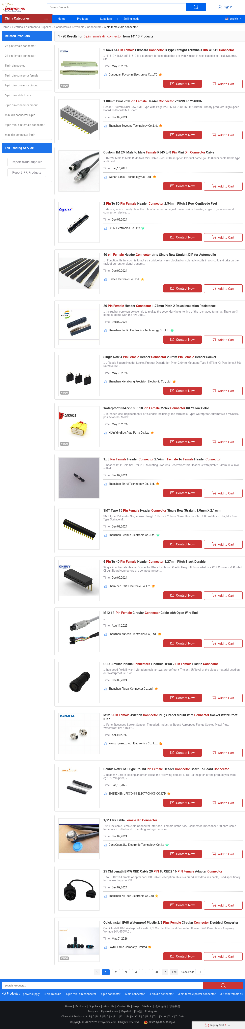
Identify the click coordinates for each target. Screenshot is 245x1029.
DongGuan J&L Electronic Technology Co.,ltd (136, 844)
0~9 (181, 1016)
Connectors (94, 27)
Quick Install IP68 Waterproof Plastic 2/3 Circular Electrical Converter (170, 922)
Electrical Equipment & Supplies (31, 27)
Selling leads (131, 18)
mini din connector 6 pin (20, 115)
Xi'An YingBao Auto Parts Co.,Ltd (129, 432)
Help (136, 1006)
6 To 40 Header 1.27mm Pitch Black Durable (154, 562)
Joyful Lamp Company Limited (128, 947)
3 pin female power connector (200, 994)
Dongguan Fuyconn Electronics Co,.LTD (133, 74)
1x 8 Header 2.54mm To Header (162, 459)
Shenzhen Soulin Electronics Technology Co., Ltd (139, 330)
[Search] (200, 971)
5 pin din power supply (29, 994)
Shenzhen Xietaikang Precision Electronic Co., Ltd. (140, 381)
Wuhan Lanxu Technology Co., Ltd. (130, 176)
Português (151, 1011)
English (231, 18)
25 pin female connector (20, 46)
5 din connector (138, 994)
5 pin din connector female (21, 75)
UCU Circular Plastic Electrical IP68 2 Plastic (160, 664)
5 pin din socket (15, 65)
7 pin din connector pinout (21, 105)
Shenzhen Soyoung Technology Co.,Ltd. (133, 125)
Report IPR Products (26, 172)
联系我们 (174, 1006)
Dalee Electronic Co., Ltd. (124, 279)
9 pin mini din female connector (25, 124)
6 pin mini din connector (85, 994)
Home (61, 18)
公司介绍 (161, 1006)
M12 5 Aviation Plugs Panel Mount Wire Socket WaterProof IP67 (170, 717)
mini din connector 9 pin (20, 134)
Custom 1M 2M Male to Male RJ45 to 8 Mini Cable (158, 152)
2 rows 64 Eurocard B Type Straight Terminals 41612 (168, 50)
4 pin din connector (165, 994)
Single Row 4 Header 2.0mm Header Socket (159, 357)
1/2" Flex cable (130, 820)
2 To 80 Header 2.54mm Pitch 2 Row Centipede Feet (160, 203)
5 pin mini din (56, 994)
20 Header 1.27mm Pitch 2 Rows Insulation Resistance (159, 306)
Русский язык (109, 1011)
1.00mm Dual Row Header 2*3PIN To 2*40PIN (152, 101)
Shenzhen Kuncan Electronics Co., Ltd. (133, 634)
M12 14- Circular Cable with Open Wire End (150, 613)
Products (82, 18)
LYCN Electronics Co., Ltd (124, 228)
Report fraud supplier (27, 162)
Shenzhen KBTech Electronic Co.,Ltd (131, 895)
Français (93, 1011)
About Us (108, 1006)
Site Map (147, 1006)
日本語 (138, 1011)
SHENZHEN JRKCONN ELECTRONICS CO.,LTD (137, 793)
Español (126, 1011)
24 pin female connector (20, 55)
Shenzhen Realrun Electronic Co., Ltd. (132, 535)
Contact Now (182, 84)
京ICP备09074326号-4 (159, 1022)
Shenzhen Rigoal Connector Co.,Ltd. (131, 688)
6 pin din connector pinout (21, 85)
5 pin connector (114, 994)
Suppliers (106, 18)
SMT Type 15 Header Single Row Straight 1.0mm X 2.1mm (161, 510)
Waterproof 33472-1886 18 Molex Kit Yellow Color (156, 408)
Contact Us (123, 1006)
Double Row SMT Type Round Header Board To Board (166, 769)
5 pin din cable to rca (18, 95)
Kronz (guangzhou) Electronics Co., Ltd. (133, 743)
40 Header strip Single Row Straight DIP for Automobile (159, 255)
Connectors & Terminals (69, 27)
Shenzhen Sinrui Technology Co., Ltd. (132, 483)
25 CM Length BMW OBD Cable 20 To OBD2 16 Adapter (162, 871)
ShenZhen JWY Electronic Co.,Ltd (129, 586)
